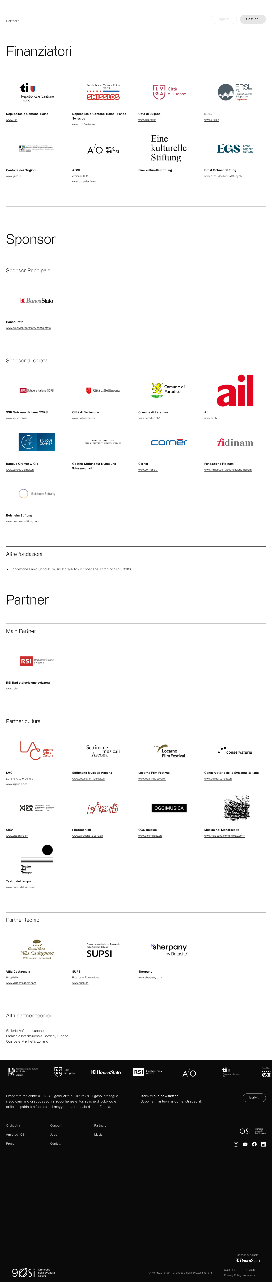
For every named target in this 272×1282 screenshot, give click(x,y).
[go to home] (136, 14)
